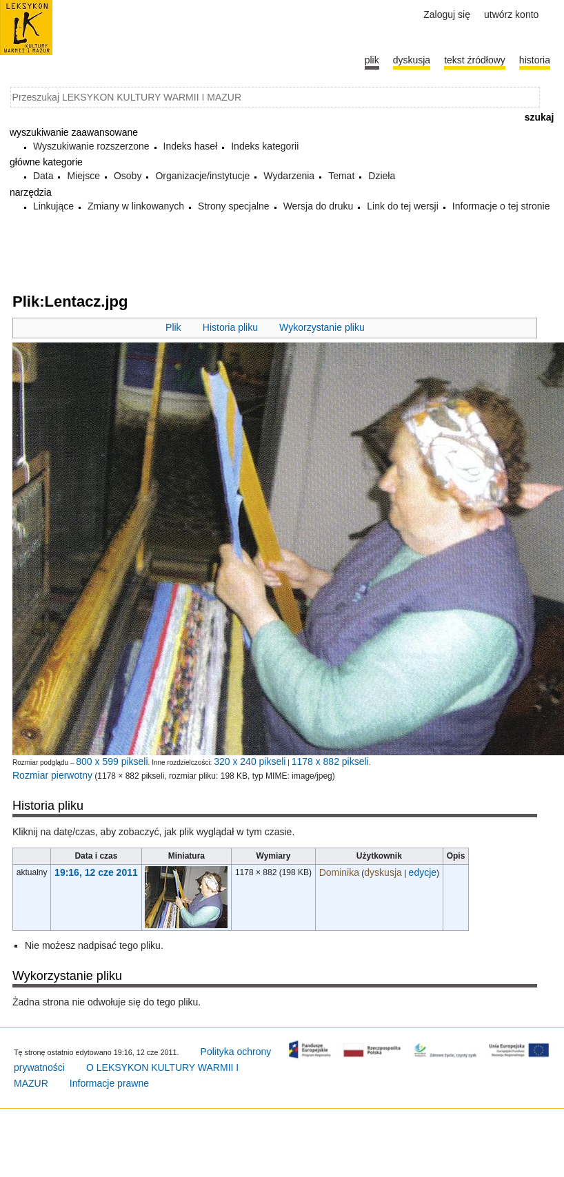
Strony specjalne (234, 206)
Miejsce (83, 175)
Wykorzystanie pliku (322, 327)
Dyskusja (411, 59)
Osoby (127, 175)
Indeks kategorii (265, 146)
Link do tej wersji (403, 206)
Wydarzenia (288, 175)
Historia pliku (230, 327)
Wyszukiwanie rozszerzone (91, 146)
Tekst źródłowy (474, 59)
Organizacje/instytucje (202, 175)
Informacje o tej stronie (501, 206)
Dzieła (381, 175)
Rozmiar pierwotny (52, 775)
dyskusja (382, 872)
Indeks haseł (190, 146)
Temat (341, 175)
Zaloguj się (446, 14)
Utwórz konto (511, 14)
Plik (173, 327)
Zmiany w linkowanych (136, 206)
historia (534, 59)
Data (43, 175)
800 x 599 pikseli (112, 761)
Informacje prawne (109, 1083)
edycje (422, 872)
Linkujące (53, 206)
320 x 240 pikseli (249, 761)
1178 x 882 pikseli (330, 761)
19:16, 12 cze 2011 (96, 872)
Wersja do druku (318, 206)
